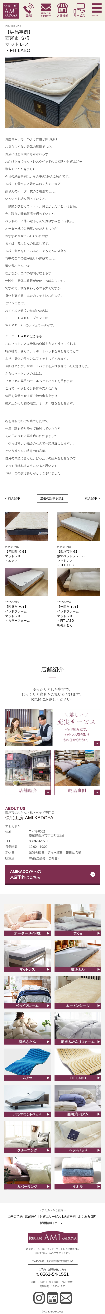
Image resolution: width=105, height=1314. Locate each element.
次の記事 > (92, 498)
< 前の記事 (12, 498)
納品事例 (69, 1216)
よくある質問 (87, 1216)
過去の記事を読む (52, 498)
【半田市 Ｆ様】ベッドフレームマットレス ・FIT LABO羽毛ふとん (68, 616)
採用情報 (46, 1223)
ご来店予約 (15, 1216)
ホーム (59, 1223)
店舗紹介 (31, 1216)
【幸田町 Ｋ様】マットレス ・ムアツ (16, 556)
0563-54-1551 (38, 841)
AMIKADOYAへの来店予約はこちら (25, 874)
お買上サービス (50, 1216)
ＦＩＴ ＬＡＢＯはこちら (23, 336)
